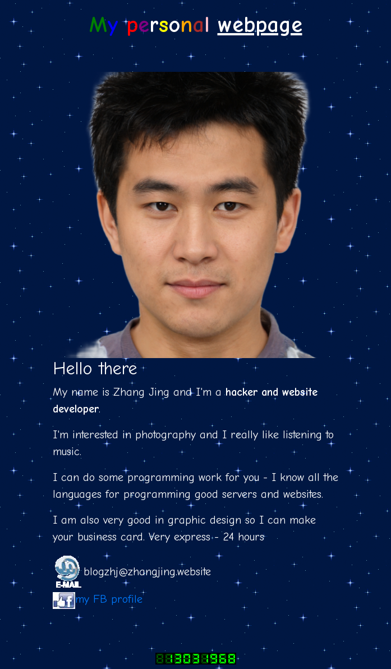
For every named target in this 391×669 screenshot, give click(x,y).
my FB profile (108, 599)
